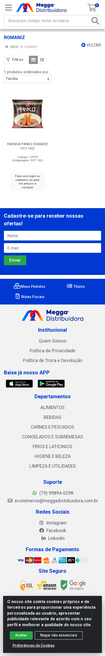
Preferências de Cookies (34, 648)
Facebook (52, 530)
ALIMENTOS (52, 407)
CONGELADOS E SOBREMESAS (52, 436)
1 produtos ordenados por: (26, 72)
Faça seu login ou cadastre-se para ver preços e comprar (27, 181)
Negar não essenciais (58, 637)
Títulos (75, 286)
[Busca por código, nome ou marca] (47, 20)
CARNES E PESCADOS (52, 427)
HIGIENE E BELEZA (52, 456)
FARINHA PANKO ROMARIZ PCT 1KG (27, 146)
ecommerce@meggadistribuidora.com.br (52, 500)
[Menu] (8, 7)
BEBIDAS (53, 417)
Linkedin (53, 538)
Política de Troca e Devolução (52, 360)
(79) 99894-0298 (52, 493)
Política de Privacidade (52, 350)
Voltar (91, 45)
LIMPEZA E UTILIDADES (52, 466)
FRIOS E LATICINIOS (52, 446)
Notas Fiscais (29, 297)
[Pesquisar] (95, 20)
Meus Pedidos (29, 286)
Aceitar (21, 637)
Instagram (52, 522)
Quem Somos (52, 341)
